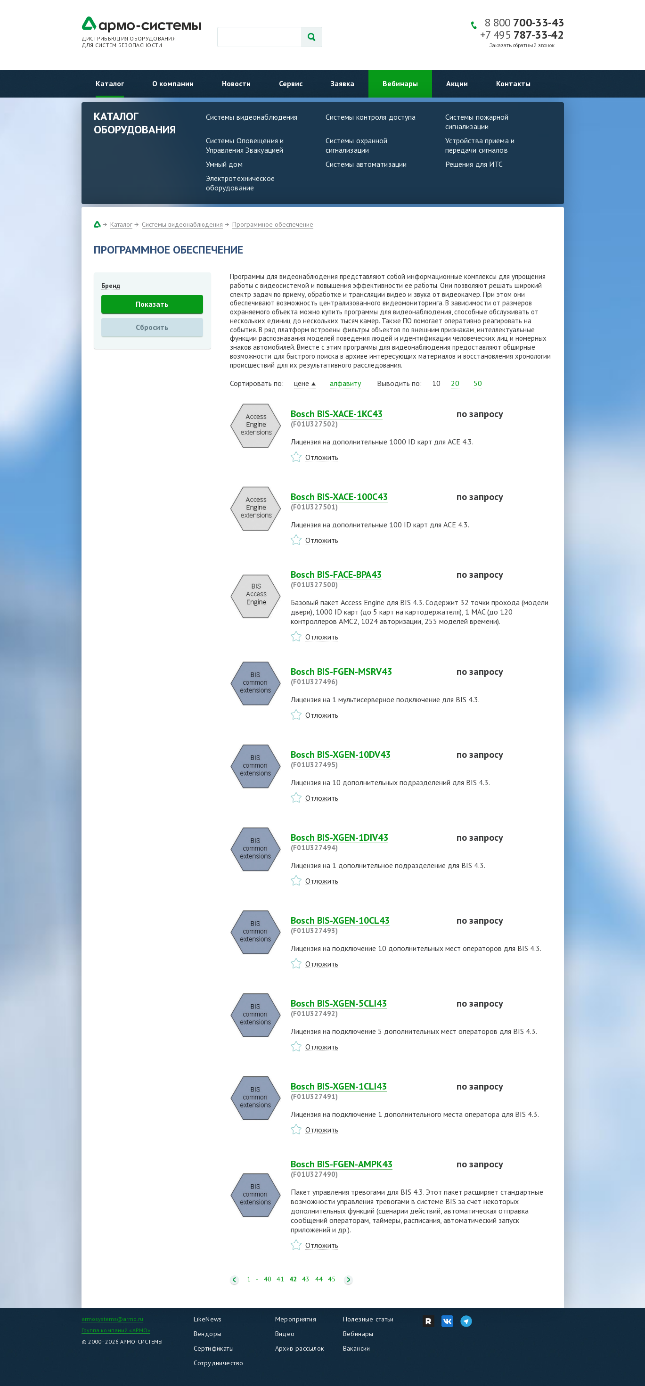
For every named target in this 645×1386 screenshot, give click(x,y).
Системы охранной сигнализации (357, 145)
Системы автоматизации (366, 164)
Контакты (513, 83)
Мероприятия (296, 1319)
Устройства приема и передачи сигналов (479, 145)
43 (306, 1279)
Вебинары (400, 83)
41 (280, 1279)
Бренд (110, 285)
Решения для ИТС (474, 164)
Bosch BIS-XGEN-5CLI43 (368, 1008)
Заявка (342, 83)
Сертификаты (214, 1348)
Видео (285, 1333)
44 (319, 1279)
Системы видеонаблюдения (252, 117)
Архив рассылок (299, 1348)
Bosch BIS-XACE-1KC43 (368, 418)
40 (267, 1279)
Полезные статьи (368, 1319)
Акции (457, 83)
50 (478, 383)
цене (301, 383)
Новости (236, 83)
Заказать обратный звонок (522, 45)
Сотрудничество (219, 1363)
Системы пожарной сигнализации (477, 121)
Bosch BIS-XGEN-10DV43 (368, 759)
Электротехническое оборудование (240, 182)
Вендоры (208, 1333)
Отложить (321, 457)
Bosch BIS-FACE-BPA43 (368, 579)
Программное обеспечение (272, 224)
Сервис (290, 83)
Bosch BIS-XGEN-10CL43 (368, 925)
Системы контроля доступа (371, 117)
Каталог (110, 83)
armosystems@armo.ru (112, 1318)
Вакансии (356, 1348)
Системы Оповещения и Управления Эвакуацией (245, 145)
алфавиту (345, 383)
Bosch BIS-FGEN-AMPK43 (368, 1169)
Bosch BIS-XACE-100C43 (368, 501)
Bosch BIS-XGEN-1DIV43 (368, 842)
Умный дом (224, 164)
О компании (173, 83)
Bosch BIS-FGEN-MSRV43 (368, 676)
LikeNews (208, 1319)
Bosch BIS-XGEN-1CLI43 (368, 1091)
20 (455, 383)
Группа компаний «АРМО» (116, 1330)
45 (331, 1279)
